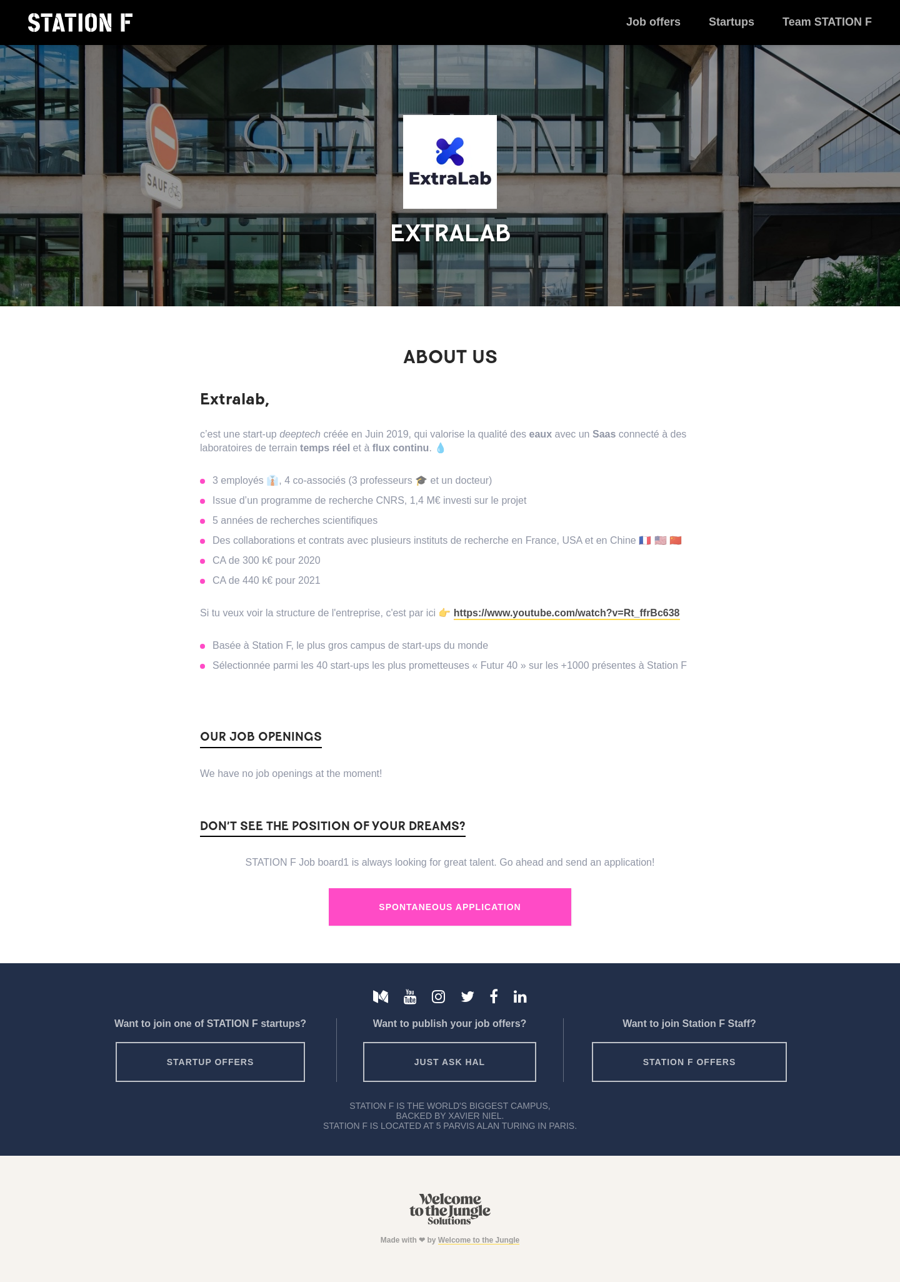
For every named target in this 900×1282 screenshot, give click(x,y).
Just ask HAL (449, 1062)
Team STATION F (827, 22)
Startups (731, 22)
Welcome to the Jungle (478, 1240)
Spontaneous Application (450, 907)
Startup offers (210, 1062)
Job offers (653, 22)
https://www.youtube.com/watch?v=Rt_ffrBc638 (567, 613)
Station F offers (689, 1062)
